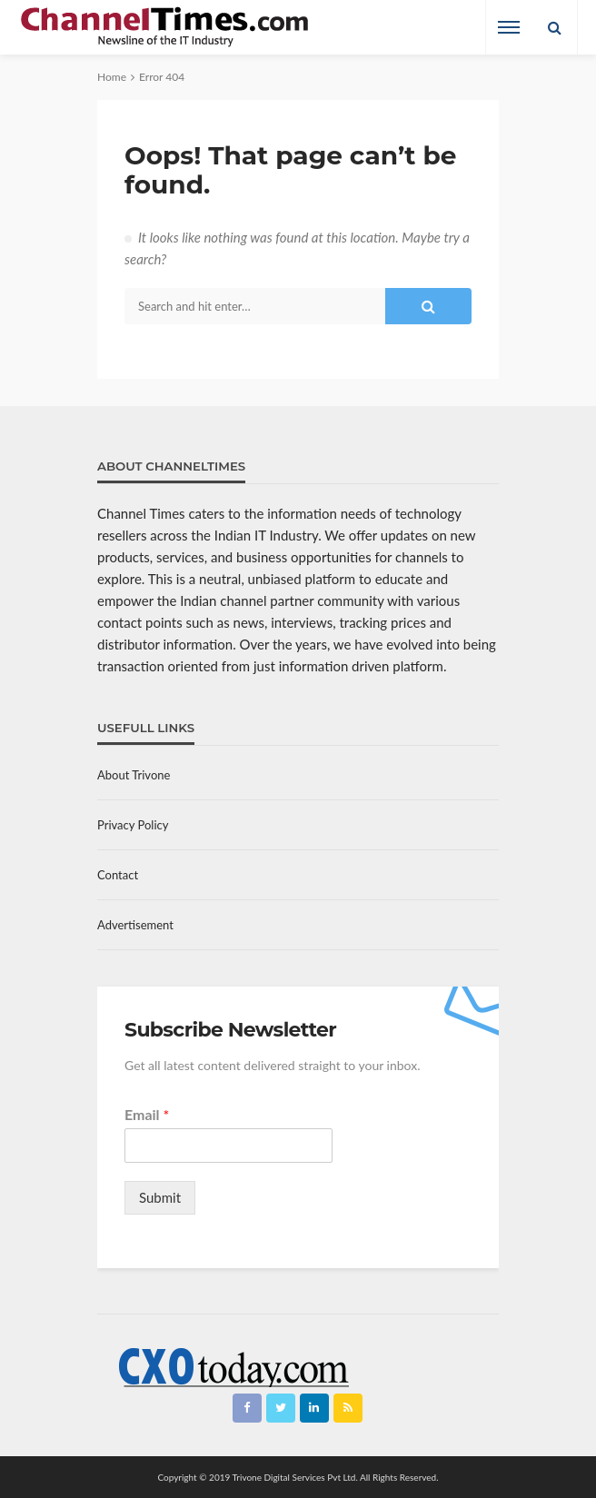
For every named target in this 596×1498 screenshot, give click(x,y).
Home (111, 77)
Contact (117, 875)
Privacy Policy (132, 825)
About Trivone (133, 775)
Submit (160, 1197)
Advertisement (135, 925)
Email (146, 1114)
